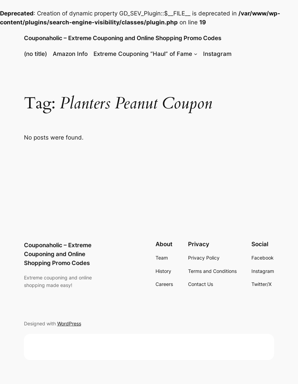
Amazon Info (70, 53)
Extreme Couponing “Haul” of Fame (143, 53)
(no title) (35, 53)
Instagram (217, 53)
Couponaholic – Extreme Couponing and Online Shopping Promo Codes (122, 38)
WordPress (69, 323)
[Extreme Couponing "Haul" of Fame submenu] (195, 54)
